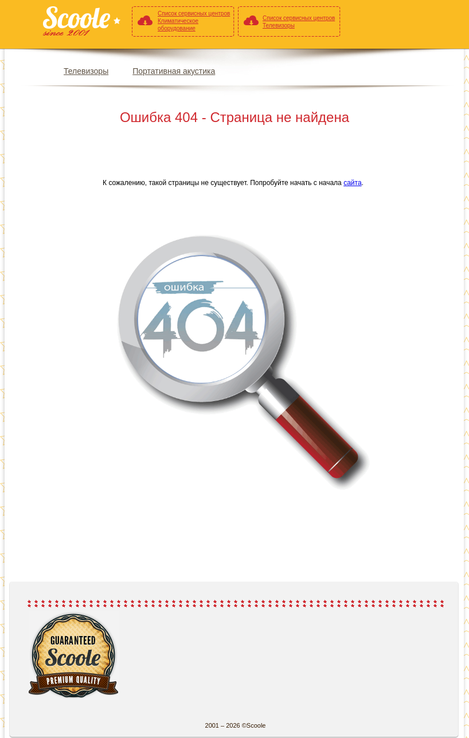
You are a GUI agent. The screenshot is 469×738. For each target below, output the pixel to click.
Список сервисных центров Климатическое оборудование (194, 21)
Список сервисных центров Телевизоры (299, 22)
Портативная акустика (173, 71)
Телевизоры (86, 71)
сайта (352, 183)
